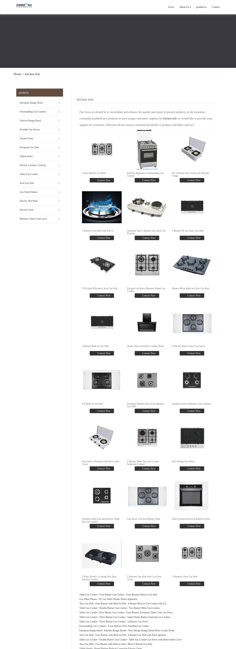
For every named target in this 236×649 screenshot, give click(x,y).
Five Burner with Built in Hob (110, 639)
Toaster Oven (26, 138)
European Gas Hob (29, 147)
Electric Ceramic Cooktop (33, 165)
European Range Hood (31, 102)
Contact (216, 7)
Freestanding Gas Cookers (33, 111)
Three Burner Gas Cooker (112, 612)
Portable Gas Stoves (30, 129)
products (202, 7)
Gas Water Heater (29, 192)
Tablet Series (26, 156)
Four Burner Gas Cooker (111, 590)
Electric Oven (27, 210)
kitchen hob (32, 74)
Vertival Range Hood (30, 120)
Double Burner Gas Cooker (113, 603)
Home (171, 7)
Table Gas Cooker (29, 174)
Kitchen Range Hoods (115, 626)
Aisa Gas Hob (27, 183)
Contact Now (104, 179)
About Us (185, 7)
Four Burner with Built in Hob (110, 599)
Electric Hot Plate (29, 201)
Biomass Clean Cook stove (33, 218)
